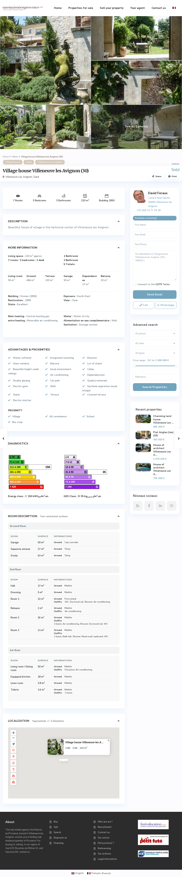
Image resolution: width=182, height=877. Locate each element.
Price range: (139, 360)
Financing (58, 843)
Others (15, 156)
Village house (13, 162)
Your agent (137, 8)
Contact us (159, 8)
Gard (28, 162)
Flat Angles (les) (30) (163, 434)
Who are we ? (105, 821)
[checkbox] (134, 284)
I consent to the (153, 284)
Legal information (107, 859)
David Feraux (158, 193)
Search (57, 832)
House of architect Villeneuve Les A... (162, 450)
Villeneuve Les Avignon (50, 162)
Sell (56, 827)
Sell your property (112, 8)
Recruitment (105, 827)
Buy (56, 821)
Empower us (60, 837)
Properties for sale (80, 8)
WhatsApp (165, 305)
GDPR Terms (162, 284)
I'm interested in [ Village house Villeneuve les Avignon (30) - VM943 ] (154, 266)
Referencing (104, 848)
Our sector (103, 837)
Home (58, 8)
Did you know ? (106, 843)
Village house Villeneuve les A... (84, 742)
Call (143, 305)
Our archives (104, 853)
